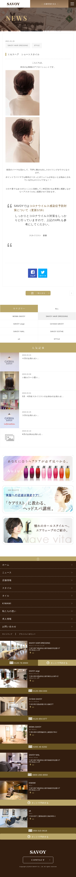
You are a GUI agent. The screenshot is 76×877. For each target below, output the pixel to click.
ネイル (5, 595)
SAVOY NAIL (19, 331)
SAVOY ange (19, 324)
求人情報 (7, 619)
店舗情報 (7, 580)
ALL (57, 309)
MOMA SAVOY (19, 316)
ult (19, 339)
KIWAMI (6, 603)
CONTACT (38, 860)
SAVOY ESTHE (57, 331)
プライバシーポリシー (27, 634)
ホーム (5, 565)
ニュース (7, 572)
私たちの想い (9, 611)
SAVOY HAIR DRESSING (57, 316)
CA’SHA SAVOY (57, 324)
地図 (32, 653)
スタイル (7, 588)
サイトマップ (7, 634)
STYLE (57, 339)
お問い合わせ (9, 626)
